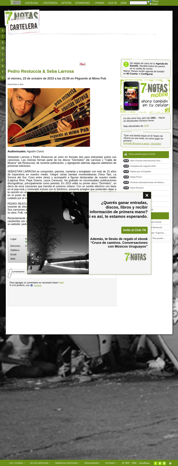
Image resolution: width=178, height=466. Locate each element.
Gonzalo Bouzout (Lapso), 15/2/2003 (142, 143)
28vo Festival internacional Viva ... (142, 160)
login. (61, 282)
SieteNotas (144, 463)
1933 (146, 126)
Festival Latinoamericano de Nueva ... (144, 182)
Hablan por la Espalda (137, 171)
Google (154, 3)
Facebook (38, 285)
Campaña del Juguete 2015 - (140, 166)
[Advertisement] (91, 36)
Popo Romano (133, 187)
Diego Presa (132, 177)
